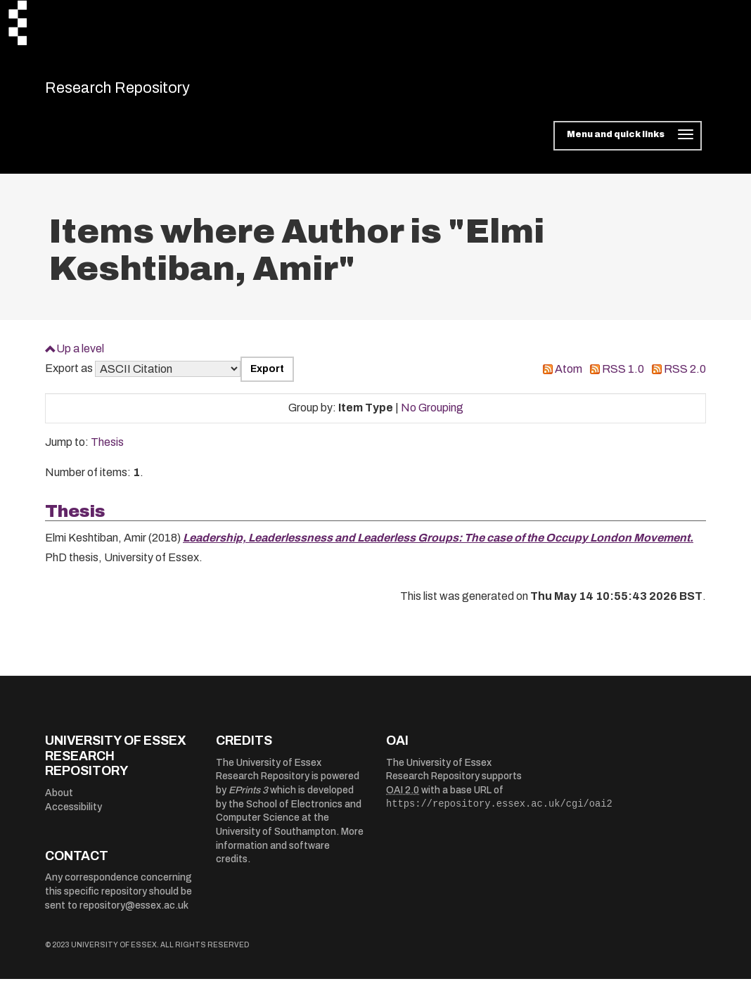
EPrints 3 (248, 798)
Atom (568, 377)
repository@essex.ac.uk (133, 912)
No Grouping (432, 415)
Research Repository (144, 91)
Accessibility (73, 814)
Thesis (107, 450)
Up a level (80, 355)
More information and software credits (290, 853)
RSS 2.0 (685, 377)
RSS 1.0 (623, 377)
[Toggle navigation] (627, 143)
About (59, 800)
